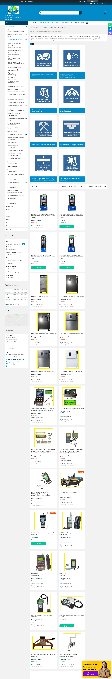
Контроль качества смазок (15, 150)
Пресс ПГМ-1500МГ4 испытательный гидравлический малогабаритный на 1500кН (42, 183)
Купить (65, 194)
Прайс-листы (10, 210)
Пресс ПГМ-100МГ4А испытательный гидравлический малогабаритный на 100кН (41, 224)
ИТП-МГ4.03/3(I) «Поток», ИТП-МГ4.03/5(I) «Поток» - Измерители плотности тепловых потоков (93, 347)
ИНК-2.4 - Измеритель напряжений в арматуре (68, 431)
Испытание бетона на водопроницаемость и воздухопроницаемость (65, 75)
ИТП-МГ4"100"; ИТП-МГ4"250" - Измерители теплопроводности (41, 390)
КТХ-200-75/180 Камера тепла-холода (66, 264)
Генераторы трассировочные (16, 174)
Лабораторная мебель (14, 182)
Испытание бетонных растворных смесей (42, 75)
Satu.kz (63, 675)
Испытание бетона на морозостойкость (90, 75)
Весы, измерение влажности (16, 99)
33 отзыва (83, 1)
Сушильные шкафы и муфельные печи (14, 114)
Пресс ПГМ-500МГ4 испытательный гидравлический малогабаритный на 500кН (94, 183)
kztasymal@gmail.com (13, 364)
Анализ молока (12, 142)
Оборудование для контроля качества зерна (16, 138)
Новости (8, 213)
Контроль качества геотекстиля (13, 146)
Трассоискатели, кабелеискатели (12, 162)
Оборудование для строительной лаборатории (16, 30)
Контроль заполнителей (15, 105)
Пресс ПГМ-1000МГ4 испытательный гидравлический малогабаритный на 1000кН (68, 183)
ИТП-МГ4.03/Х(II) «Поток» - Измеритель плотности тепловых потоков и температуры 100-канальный (41, 348)
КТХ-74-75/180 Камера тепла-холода (94, 264)
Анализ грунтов (12, 131)
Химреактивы (12, 198)
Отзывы (8, 222)
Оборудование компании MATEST (15, 35)
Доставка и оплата (77, 22)
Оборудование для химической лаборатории (15, 191)
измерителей (72, 40)
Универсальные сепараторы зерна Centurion (16, 178)
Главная (34, 22)
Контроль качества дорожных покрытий (16, 95)
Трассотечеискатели (13, 166)
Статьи (8, 216)
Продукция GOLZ (13, 128)
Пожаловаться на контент (60, 677)
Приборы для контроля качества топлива (14, 154)
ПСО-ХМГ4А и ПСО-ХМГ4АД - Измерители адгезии (92, 472)
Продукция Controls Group (15, 134)
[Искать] (81, 12)
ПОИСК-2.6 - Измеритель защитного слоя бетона (94, 390)
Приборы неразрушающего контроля (16, 119)
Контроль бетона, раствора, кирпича (15, 40)
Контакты (65, 22)
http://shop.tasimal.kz (14, 362)
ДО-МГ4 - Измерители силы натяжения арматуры (65, 472)
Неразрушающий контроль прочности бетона (40, 110)
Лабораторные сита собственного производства (16, 109)
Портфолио (9, 206)
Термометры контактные (15, 158)
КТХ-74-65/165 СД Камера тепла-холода (93, 223)
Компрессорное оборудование (12, 186)
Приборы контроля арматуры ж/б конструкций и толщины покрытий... (42, 145)
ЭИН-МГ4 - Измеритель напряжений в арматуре (68, 390)
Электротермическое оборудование (14, 123)
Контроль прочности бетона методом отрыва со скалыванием (68, 110)
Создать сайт (24, 1)
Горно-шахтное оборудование (12, 202)
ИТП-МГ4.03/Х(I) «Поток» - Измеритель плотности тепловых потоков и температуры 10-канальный (67, 348)
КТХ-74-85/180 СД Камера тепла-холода (67, 223)
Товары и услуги (45, 22)
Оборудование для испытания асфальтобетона (16, 90)
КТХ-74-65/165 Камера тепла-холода (42, 302)
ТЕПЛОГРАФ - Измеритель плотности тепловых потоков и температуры (67, 304)
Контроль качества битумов (16, 102)
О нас (57, 22)
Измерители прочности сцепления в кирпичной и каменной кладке (95, 110)
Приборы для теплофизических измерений (68, 145)
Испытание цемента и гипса (16, 86)
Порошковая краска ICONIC (16, 195)
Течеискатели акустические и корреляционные (16, 170)
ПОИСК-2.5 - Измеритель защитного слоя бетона (42, 431)
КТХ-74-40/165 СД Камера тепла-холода (41, 264)
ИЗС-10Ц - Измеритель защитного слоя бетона (41, 472)
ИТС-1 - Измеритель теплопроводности (89, 303)
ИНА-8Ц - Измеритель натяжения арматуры (93, 431)
